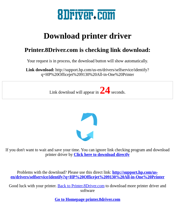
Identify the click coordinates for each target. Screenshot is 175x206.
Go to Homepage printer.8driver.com (87, 199)
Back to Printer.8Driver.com (81, 186)
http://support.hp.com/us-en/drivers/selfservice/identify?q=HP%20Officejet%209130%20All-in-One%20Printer (87, 174)
